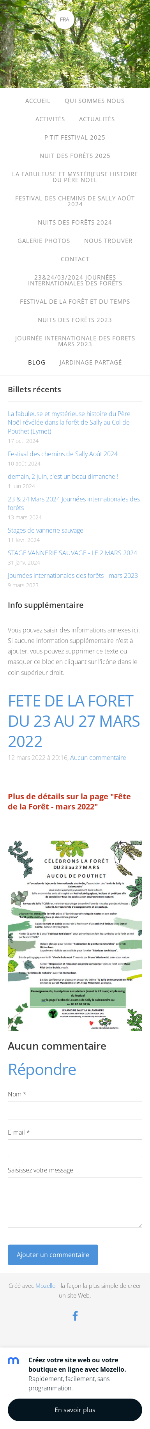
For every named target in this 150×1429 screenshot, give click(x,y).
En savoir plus (75, 1410)
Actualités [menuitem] (97, 119)
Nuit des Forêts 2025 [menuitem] (75, 155)
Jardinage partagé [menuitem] (91, 362)
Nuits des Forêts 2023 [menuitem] (75, 320)
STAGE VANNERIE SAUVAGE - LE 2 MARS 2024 (72, 553)
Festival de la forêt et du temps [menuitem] (75, 301)
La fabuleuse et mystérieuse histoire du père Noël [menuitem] (75, 177)
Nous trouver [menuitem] (108, 240)
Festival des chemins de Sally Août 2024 (63, 454)
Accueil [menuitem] (38, 100)
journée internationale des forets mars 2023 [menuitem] (75, 341)
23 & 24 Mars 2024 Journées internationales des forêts (74, 503)
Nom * (17, 1094)
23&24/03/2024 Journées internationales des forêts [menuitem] (75, 280)
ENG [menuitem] (85, 19)
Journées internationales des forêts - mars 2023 (73, 575)
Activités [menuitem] (50, 119)
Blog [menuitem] (37, 362)
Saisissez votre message (40, 1170)
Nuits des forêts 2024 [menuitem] (75, 222)
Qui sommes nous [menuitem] (95, 100)
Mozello (45, 1285)
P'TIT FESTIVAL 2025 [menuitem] (75, 137)
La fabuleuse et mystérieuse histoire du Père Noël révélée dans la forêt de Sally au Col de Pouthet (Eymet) (69, 422)
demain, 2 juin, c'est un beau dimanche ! (63, 476)
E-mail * (19, 1132)
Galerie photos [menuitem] (44, 240)
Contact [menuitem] (75, 259)
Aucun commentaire (98, 757)
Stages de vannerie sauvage (45, 530)
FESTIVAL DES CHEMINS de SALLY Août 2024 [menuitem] (75, 201)
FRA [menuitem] (64, 19)
